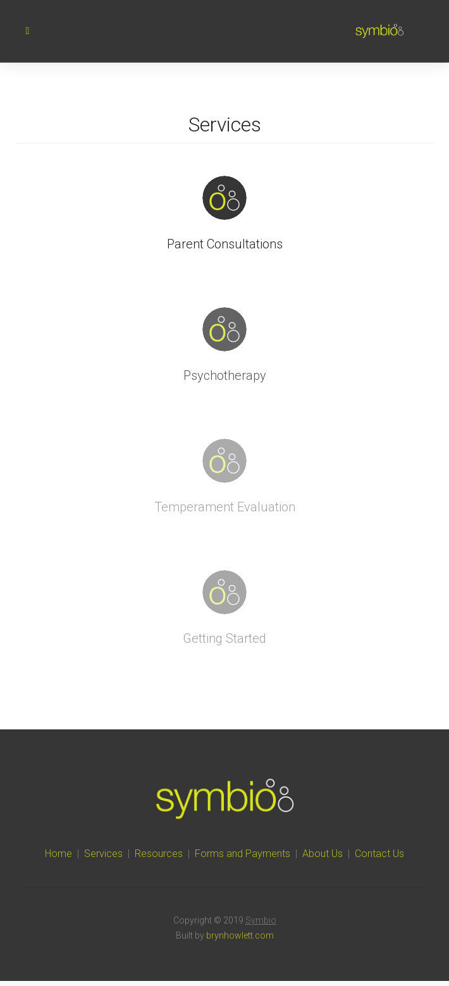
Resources (159, 854)
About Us (322, 854)
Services (103, 854)
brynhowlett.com (240, 935)
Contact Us (379, 854)
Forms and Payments (242, 854)
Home (58, 854)
